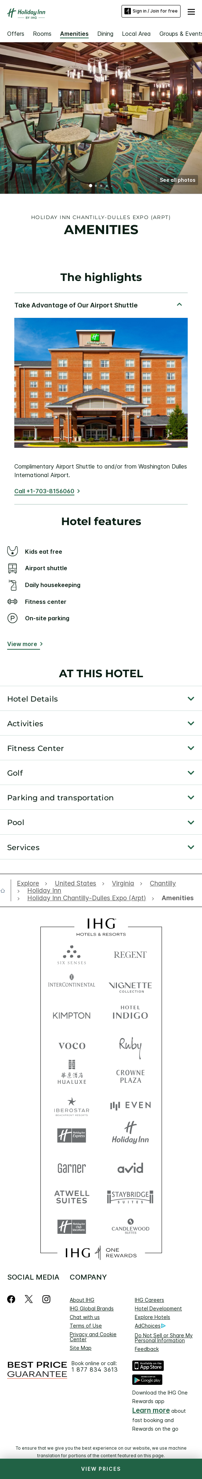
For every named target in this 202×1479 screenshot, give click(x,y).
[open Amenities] (176, 898)
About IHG (82, 1300)
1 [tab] (90, 186)
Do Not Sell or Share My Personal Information (164, 1337)
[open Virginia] (123, 883)
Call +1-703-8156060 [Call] (44, 491)
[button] (191, 11)
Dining (105, 33)
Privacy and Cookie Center (93, 1336)
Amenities (74, 33)
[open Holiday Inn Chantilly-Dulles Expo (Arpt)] (86, 898)
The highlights (101, 277)
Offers (15, 33)
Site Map (81, 1348)
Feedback (147, 1349)
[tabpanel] (101, 398)
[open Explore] (30, 883)
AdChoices (150, 1326)
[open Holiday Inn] (44, 890)
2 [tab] (96, 186)
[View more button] (23, 645)
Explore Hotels (152, 1317)
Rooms (42, 33)
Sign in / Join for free (151, 11)
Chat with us (85, 1317)
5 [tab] (111, 186)
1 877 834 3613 (95, 1369)
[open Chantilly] (162, 883)
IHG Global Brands (92, 1308)
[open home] (5, 890)
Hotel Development (158, 1308)
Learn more (151, 1410)
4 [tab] (106, 186)
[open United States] (75, 883)
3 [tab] (101, 186)
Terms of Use (86, 1326)
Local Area (136, 33)
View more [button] (22, 644)
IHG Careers (149, 1300)
